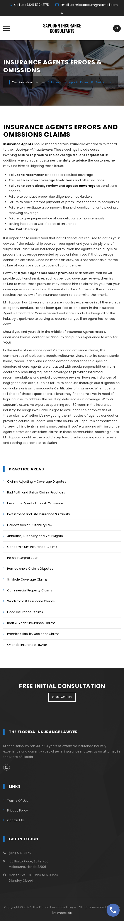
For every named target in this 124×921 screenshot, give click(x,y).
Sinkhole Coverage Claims (27, 579)
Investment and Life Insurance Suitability (38, 514)
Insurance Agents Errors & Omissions (35, 503)
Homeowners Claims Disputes (30, 568)
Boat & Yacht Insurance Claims (31, 623)
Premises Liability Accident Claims (33, 634)
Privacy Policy (17, 810)
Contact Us (16, 820)
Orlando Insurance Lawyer (27, 645)
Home (40, 82)
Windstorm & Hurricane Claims (31, 601)
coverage (87, 186)
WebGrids (64, 913)
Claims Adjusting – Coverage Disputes (36, 481)
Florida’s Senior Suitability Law (29, 525)
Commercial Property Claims (29, 590)
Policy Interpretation (22, 558)
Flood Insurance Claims (25, 612)
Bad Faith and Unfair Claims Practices (36, 492)
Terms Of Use (17, 800)
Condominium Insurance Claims (32, 547)
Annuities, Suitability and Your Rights (35, 536)
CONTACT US (62, 697)
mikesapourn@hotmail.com (96, 5)
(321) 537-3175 (38, 5)
